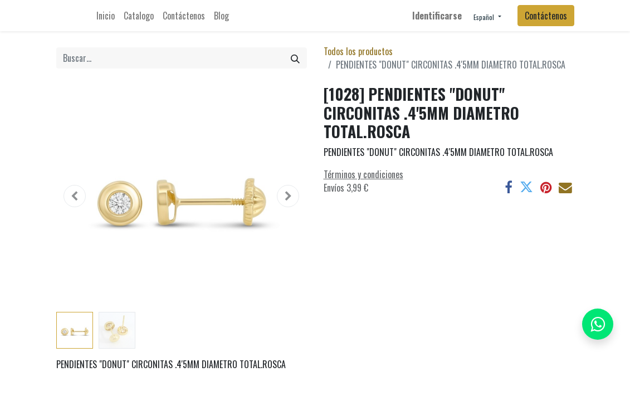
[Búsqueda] (295, 58)
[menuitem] (105, 15)
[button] (75, 196)
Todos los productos (358, 51)
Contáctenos (546, 15)
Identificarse (437, 15)
